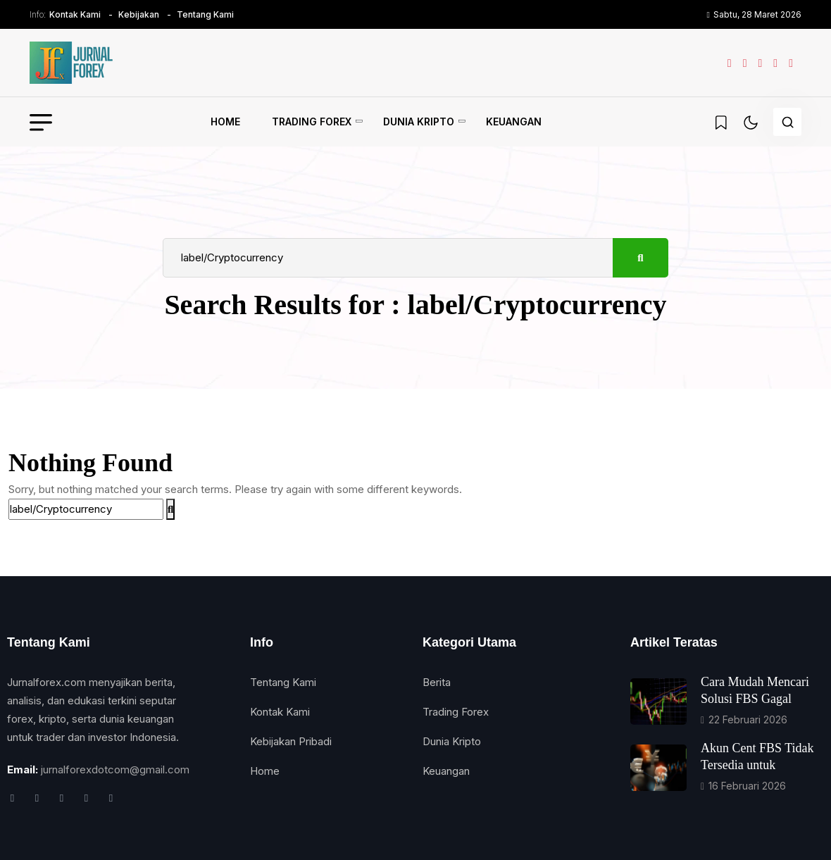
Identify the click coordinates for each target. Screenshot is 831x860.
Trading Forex (311, 121)
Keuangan (514, 121)
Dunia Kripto (418, 121)
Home (225, 121)
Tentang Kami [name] (205, 14)
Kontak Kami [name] (75, 14)
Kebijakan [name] (138, 14)
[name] (72, 63)
